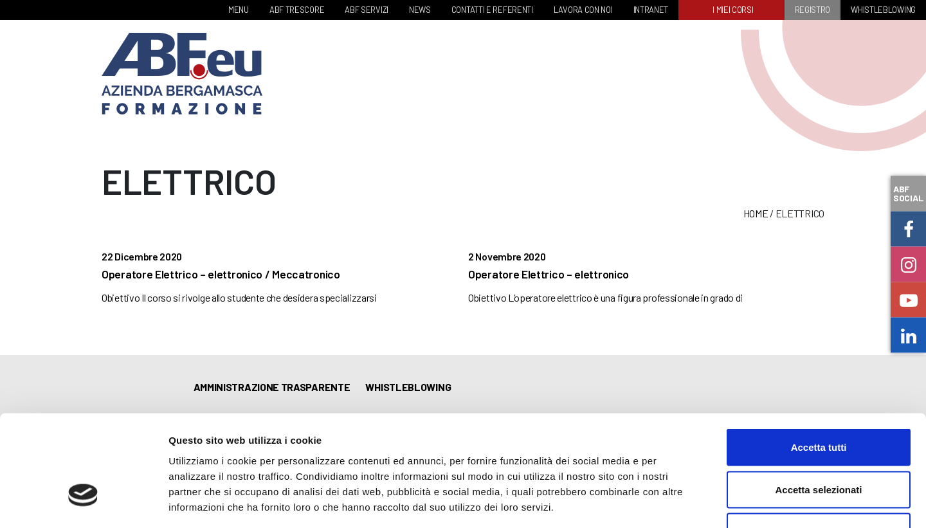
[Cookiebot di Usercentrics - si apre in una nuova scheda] (83, 503)
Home (755, 213)
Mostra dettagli (676, 502)
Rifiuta (819, 443)
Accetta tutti (819, 359)
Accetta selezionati (818, 401)
